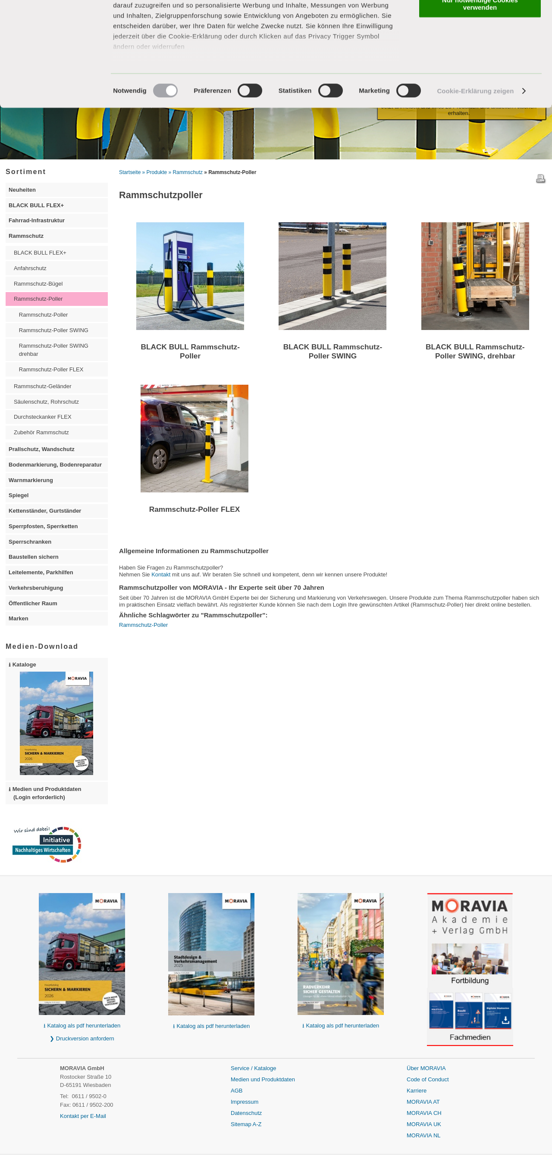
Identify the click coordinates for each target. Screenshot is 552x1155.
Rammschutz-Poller (143, 625)
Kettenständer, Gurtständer (45, 510)
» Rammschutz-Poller (230, 172)
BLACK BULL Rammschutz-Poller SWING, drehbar (475, 351)
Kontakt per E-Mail (83, 1116)
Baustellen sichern (34, 557)
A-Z (257, 1124)
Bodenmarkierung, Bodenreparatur (55, 464)
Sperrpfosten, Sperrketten (43, 526)
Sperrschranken (30, 542)
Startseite (130, 172)
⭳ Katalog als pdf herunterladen (82, 1025)
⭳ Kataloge (51, 718)
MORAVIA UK (424, 1124)
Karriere (417, 1090)
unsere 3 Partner (166, 31)
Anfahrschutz (30, 268)
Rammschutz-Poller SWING (53, 330)
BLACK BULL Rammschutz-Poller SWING (333, 351)
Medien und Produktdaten (263, 1079)
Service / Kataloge (253, 1068)
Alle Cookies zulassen (480, 21)
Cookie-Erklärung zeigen (475, 137)
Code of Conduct (428, 1079)
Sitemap (242, 1124)
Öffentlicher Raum (33, 603)
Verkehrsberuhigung (36, 588)
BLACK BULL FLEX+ (36, 205)
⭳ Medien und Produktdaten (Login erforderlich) (45, 793)
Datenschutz (246, 1113)
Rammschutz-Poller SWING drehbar (53, 350)
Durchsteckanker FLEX (43, 417)
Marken (18, 618)
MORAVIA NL (424, 1135)
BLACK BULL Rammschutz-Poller (190, 351)
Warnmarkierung (31, 480)
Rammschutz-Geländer (43, 386)
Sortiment (26, 171)
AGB (236, 1090)
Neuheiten (22, 190)
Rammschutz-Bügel (38, 283)
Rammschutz (26, 236)
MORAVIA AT (423, 1102)
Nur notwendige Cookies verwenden (480, 50)
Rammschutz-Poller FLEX (194, 509)
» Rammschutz (186, 172)
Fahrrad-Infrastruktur (37, 220)
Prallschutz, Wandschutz (42, 449)
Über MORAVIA (426, 1068)
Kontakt (160, 574)
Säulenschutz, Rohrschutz (46, 401)
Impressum (244, 1102)
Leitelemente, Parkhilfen (41, 572)
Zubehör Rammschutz (41, 432)
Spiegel (18, 495)
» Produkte (154, 172)
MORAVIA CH (424, 1113)
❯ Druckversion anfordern (82, 1038)
